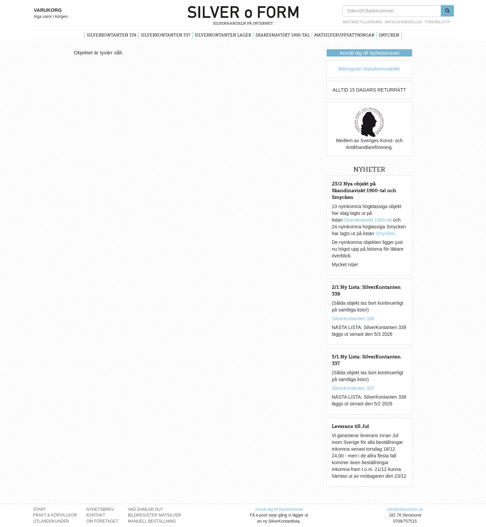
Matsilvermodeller (403, 22)
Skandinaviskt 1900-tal (282, 35)
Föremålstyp (437, 22)
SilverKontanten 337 (165, 35)
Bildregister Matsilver (154, 515)
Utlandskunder (51, 521)
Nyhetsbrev (100, 509)
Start (39, 509)
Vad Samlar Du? (145, 509)
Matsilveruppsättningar (344, 35)
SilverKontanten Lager (223, 35)
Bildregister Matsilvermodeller (369, 69)
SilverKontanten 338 (111, 35)
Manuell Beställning (152, 521)
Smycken (389, 35)
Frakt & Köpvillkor (55, 515)
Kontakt (95, 515)
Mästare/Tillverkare (362, 22)
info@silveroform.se (405, 509)
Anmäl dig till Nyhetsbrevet (369, 53)
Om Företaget (102, 521)
